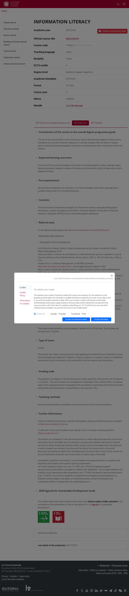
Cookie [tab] (23, 287)
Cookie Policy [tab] (23, 294)
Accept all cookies (101, 319)
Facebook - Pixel (78, 314)
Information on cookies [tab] (25, 302)
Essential (41, 314)
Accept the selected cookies (76, 319)
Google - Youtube (58, 314)
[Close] (112, 276)
